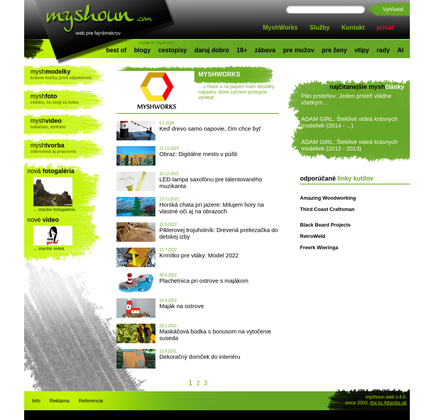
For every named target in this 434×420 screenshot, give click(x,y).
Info (36, 401)
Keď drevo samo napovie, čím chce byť (210, 128)
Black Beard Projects (325, 225)
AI (400, 50)
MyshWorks (280, 27)
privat (384, 27)
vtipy (362, 50)
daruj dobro (211, 50)
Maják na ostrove (181, 306)
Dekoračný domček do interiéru (199, 356)
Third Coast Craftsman (327, 209)
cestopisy (172, 50)
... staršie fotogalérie (54, 209)
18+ (241, 50)
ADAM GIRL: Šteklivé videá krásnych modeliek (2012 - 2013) (349, 145)
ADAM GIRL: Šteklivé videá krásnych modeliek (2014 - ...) (349, 122)
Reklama (59, 401)
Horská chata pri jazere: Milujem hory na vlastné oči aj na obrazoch (211, 207)
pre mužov (298, 50)
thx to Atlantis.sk (388, 403)
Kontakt (353, 27)
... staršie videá (49, 248)
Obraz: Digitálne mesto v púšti (198, 154)
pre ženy (334, 50)
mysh (67, 74)
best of (116, 50)
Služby (320, 27)
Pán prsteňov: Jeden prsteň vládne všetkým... (346, 99)
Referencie (91, 401)
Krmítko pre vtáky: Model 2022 (198, 255)
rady (383, 50)
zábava (265, 50)
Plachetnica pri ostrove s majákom (203, 280)
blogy (142, 50)
